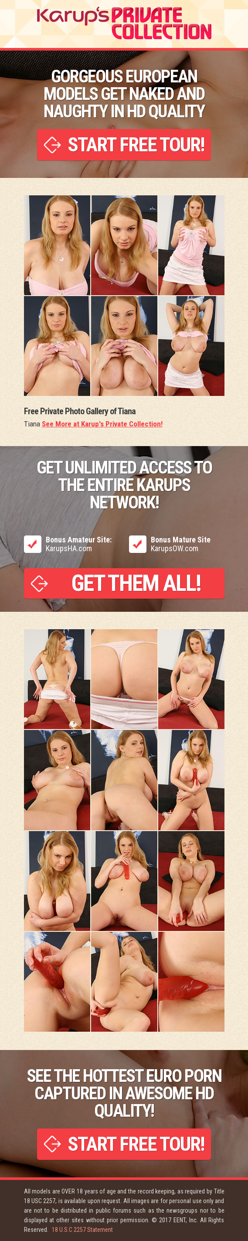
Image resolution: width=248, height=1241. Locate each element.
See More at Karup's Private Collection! (102, 423)
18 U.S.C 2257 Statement (82, 1229)
